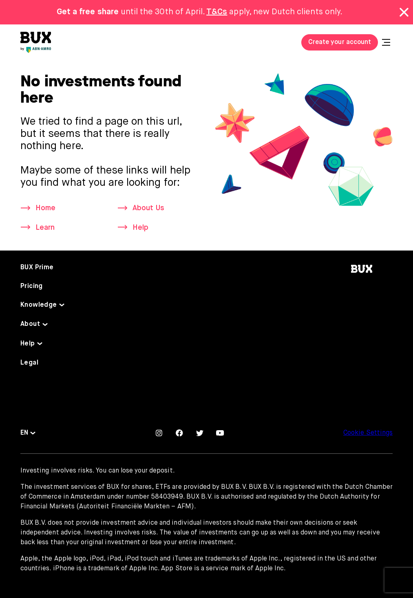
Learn (45, 227)
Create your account (339, 42)
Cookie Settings (368, 433)
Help (140, 227)
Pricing (31, 286)
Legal (29, 363)
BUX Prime (37, 267)
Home (45, 208)
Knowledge (38, 305)
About (30, 324)
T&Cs (216, 12)
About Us (148, 208)
